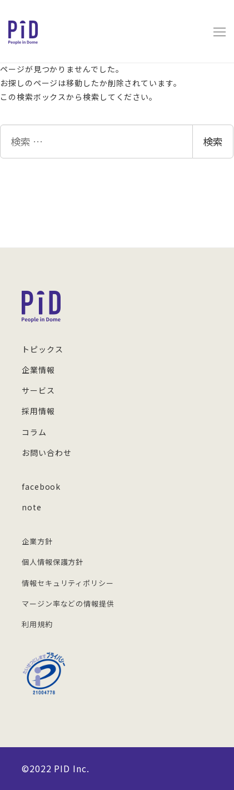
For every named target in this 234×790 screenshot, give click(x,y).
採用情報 (38, 410)
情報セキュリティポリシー (68, 583)
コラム (34, 432)
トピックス (42, 349)
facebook (41, 486)
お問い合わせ (46, 452)
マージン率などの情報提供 (68, 603)
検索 (213, 141)
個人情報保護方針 (52, 562)
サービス (38, 390)
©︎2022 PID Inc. (55, 768)
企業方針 (37, 541)
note (32, 507)
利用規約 (37, 624)
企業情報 (38, 369)
